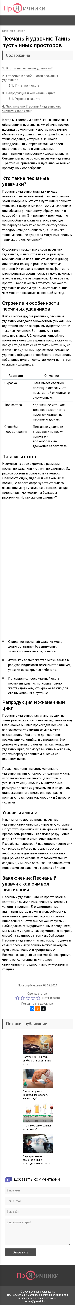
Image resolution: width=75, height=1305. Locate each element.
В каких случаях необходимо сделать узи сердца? (35, 1095)
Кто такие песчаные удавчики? (27, 68)
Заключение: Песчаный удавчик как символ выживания (31, 108)
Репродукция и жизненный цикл (28, 93)
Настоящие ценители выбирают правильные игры (37, 1060)
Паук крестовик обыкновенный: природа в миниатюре (36, 1160)
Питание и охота (24, 85)
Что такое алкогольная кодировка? (37, 1127)
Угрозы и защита (24, 99)
